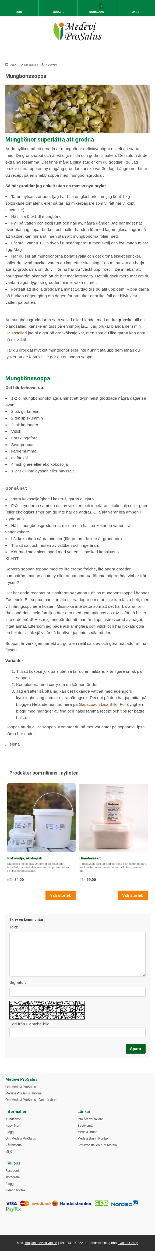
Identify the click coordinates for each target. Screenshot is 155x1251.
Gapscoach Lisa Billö (97, 704)
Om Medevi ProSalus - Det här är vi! (31, 1100)
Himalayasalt (90, 858)
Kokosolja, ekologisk (24, 858)
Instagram (12, 1177)
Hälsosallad (16, 333)
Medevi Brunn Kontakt (93, 1138)
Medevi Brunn (87, 1132)
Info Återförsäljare (90, 1119)
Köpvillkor (12, 1125)
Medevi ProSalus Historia (23, 1093)
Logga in (58, 12)
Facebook (12, 1171)
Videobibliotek (15, 1190)
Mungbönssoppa (25, 76)
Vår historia (13, 1145)
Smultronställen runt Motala (97, 1145)
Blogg (9, 1132)
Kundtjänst (13, 1119)
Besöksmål (85, 1125)
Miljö (8, 1152)
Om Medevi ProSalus (20, 1087)
